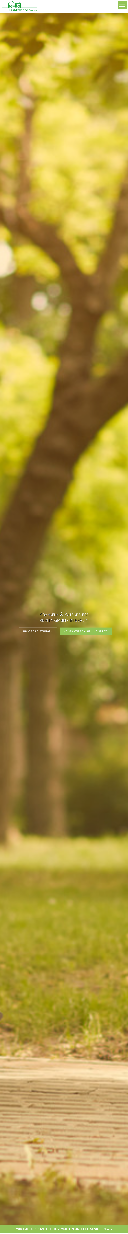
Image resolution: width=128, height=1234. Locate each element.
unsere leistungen (38, 631)
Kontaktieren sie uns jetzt (85, 631)
